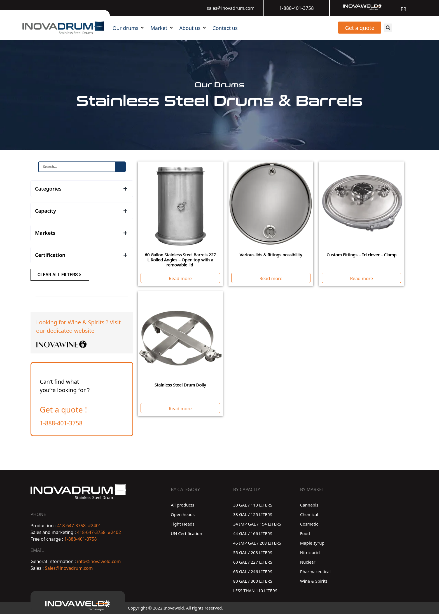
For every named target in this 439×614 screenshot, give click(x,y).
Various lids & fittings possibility (271, 254)
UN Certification (186, 533)
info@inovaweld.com (99, 561)
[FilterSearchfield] (77, 166)
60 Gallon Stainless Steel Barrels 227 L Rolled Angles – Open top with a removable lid (180, 259)
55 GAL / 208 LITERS (252, 552)
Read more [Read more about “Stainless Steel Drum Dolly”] (180, 408)
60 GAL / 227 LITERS (252, 561)
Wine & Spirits (314, 580)
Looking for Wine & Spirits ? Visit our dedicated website (78, 326)
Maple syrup (312, 542)
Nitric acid (310, 552)
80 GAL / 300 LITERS (252, 580)
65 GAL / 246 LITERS (252, 571)
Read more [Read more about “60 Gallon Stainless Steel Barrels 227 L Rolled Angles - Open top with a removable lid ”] (180, 278)
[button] (129, 27)
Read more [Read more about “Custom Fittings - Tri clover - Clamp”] (361, 278)
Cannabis (309, 504)
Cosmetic (309, 523)
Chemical (309, 514)
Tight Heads (182, 523)
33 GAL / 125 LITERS (252, 514)
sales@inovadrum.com (230, 7)
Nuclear (308, 561)
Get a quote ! (63, 409)
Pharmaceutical (315, 571)
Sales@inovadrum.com (68, 567)
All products (182, 504)
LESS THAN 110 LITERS (255, 590)
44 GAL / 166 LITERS (252, 533)
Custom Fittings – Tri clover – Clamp (361, 254)
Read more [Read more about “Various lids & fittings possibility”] (271, 278)
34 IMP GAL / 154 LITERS (257, 523)
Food (305, 533)
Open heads (183, 514)
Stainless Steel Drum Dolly (180, 384)
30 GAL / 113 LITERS (252, 504)
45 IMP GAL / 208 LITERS (257, 542)
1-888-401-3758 (296, 7)
